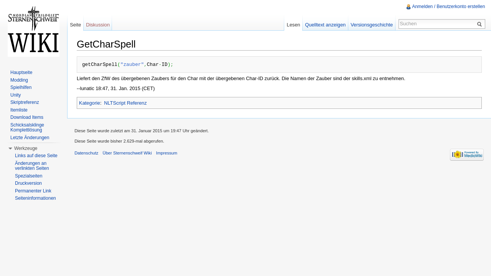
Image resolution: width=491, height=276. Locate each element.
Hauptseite (21, 72)
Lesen (293, 25)
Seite (75, 25)
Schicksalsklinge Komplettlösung (27, 127)
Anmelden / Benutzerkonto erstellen (448, 6)
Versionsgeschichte (371, 25)
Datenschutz (87, 153)
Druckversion (28, 183)
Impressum (167, 153)
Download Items (26, 117)
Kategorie (90, 102)
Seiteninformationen (35, 198)
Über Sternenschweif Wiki (127, 153)
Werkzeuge (25, 148)
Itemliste (19, 110)
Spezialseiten (28, 176)
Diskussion (98, 25)
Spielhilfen (20, 87)
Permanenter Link (33, 191)
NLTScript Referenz (125, 102)
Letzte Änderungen (29, 137)
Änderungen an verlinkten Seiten (32, 166)
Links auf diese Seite (36, 155)
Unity (15, 95)
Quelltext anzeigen (325, 25)
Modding (19, 80)
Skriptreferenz (24, 102)
